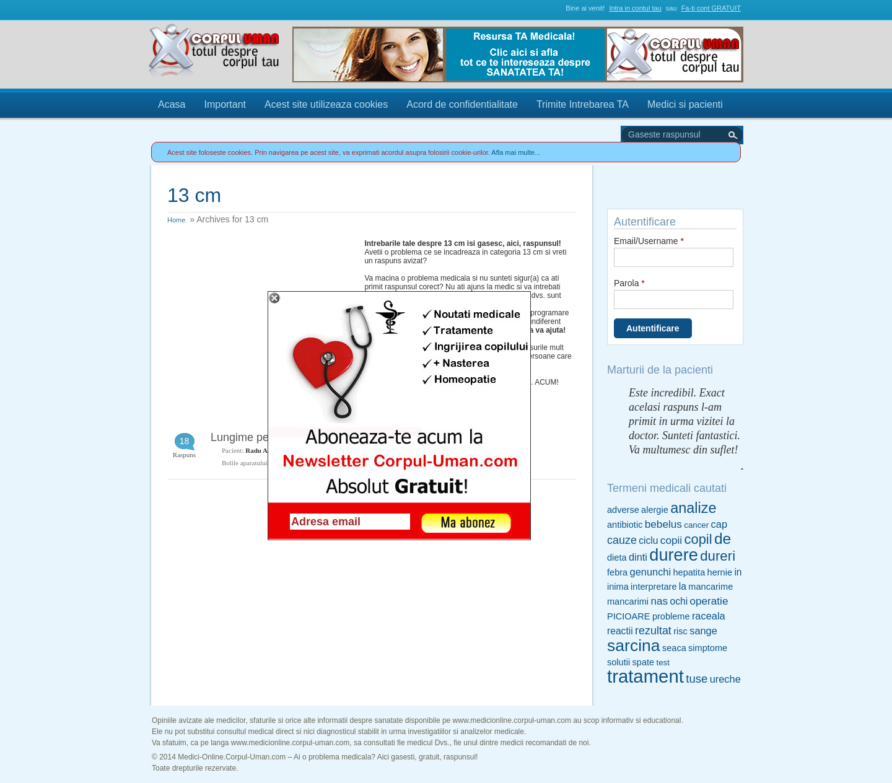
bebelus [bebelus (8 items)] (663, 524)
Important (225, 104)
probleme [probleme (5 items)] (671, 616)
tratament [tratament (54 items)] (645, 676)
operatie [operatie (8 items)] (708, 601)
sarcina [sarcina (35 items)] (633, 645)
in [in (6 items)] (737, 572)
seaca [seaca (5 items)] (674, 648)
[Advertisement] (260, 316)
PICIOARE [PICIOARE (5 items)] (628, 616)
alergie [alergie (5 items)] (654, 510)
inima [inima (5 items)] (618, 587)
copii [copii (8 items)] (671, 540)
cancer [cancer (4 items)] (696, 525)
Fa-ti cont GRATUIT (711, 8)
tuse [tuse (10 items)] (696, 678)
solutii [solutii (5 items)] (618, 662)
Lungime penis (247, 437)
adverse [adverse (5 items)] (623, 510)
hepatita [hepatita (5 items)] (689, 572)
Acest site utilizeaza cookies (326, 104)
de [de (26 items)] (722, 538)
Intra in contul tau (635, 8)
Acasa (171, 104)
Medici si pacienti (685, 104)
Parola (629, 283)
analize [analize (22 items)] (693, 508)
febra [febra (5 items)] (617, 572)
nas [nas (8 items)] (659, 601)
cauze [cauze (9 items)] (622, 540)
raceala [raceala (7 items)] (708, 615)
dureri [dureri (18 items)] (717, 556)
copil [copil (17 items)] (698, 539)
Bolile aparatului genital (254, 462)
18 (185, 441)
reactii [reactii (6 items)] (620, 631)
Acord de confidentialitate (462, 104)
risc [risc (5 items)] (680, 631)
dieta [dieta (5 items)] (617, 557)
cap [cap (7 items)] (719, 524)
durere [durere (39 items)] (673, 554)
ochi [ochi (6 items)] (679, 601)
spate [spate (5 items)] (643, 662)
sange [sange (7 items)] (703, 630)
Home (176, 220)
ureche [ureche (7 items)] (725, 679)
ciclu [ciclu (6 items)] (648, 540)
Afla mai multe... (515, 152)
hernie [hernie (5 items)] (719, 572)
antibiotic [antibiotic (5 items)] (624, 525)
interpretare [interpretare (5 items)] (653, 587)
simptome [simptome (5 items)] (707, 648)
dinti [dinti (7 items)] (638, 556)
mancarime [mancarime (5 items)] (710, 587)
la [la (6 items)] (682, 586)
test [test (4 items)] (662, 662)
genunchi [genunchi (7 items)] (650, 571)
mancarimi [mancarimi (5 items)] (628, 601)
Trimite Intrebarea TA (582, 104)
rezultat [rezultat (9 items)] (653, 630)
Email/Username (649, 241)
